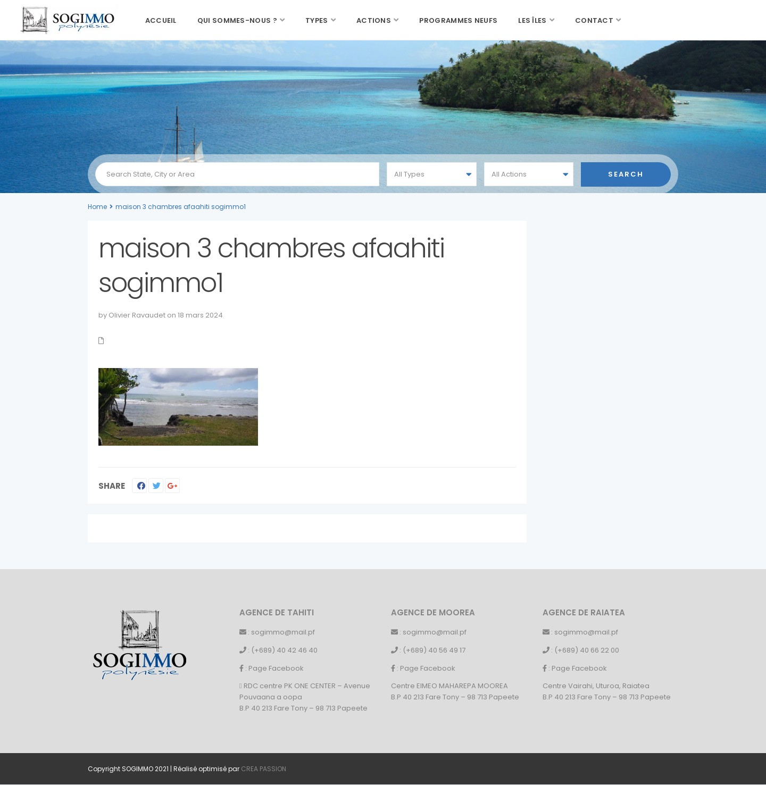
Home (97, 206)
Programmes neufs (458, 20)
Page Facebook (276, 668)
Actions (373, 20)
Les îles (532, 20)
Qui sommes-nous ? (237, 20)
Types (316, 20)
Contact (594, 20)
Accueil (161, 20)
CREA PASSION (263, 768)
